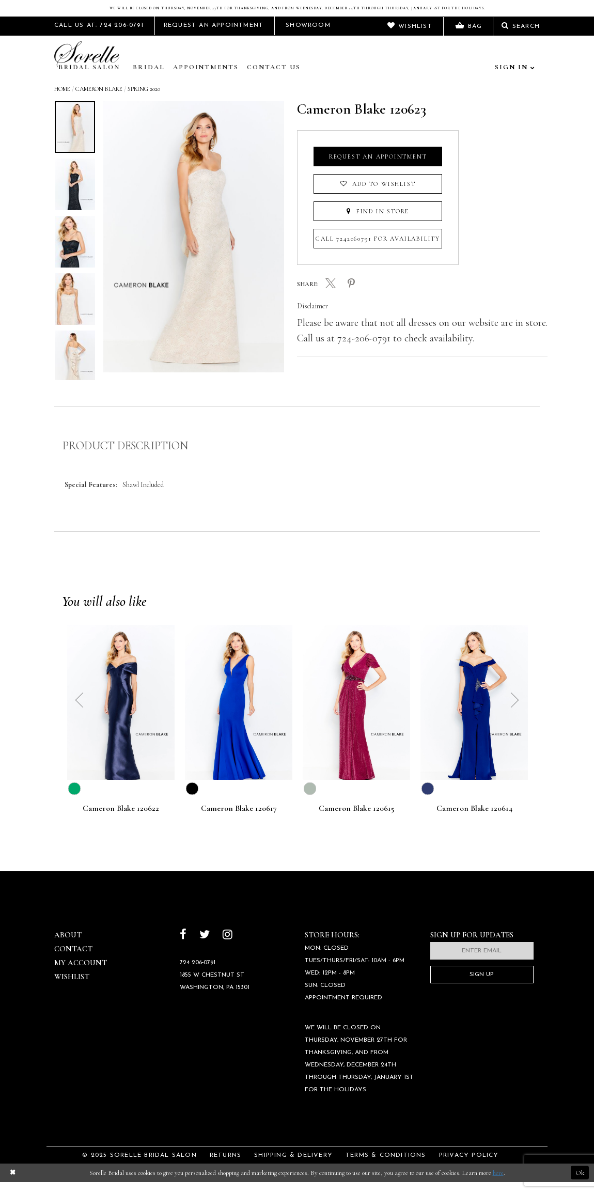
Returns (225, 1166)
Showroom (308, 36)
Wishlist (71, 987)
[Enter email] (482, 961)
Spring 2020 (144, 99)
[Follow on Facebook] (183, 946)
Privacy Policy (469, 1166)
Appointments (206, 78)
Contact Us (274, 78)
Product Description (125, 456)
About (68, 945)
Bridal (149, 78)
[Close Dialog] (12, 1183)
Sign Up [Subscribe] (482, 985)
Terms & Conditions (386, 1166)
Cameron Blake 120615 (356, 819)
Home (62, 99)
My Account (80, 973)
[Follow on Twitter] (204, 946)
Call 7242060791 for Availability (378, 249)
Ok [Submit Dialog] (579, 1183)
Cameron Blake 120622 (121, 819)
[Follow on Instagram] (227, 946)
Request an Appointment (378, 167)
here (498, 1183)
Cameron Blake (98, 99)
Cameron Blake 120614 (474, 819)
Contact (73, 959)
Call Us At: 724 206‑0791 (99, 36)
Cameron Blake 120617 (239, 819)
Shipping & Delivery (293, 1166)
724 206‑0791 (198, 973)
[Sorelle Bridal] (88, 67)
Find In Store (378, 222)
